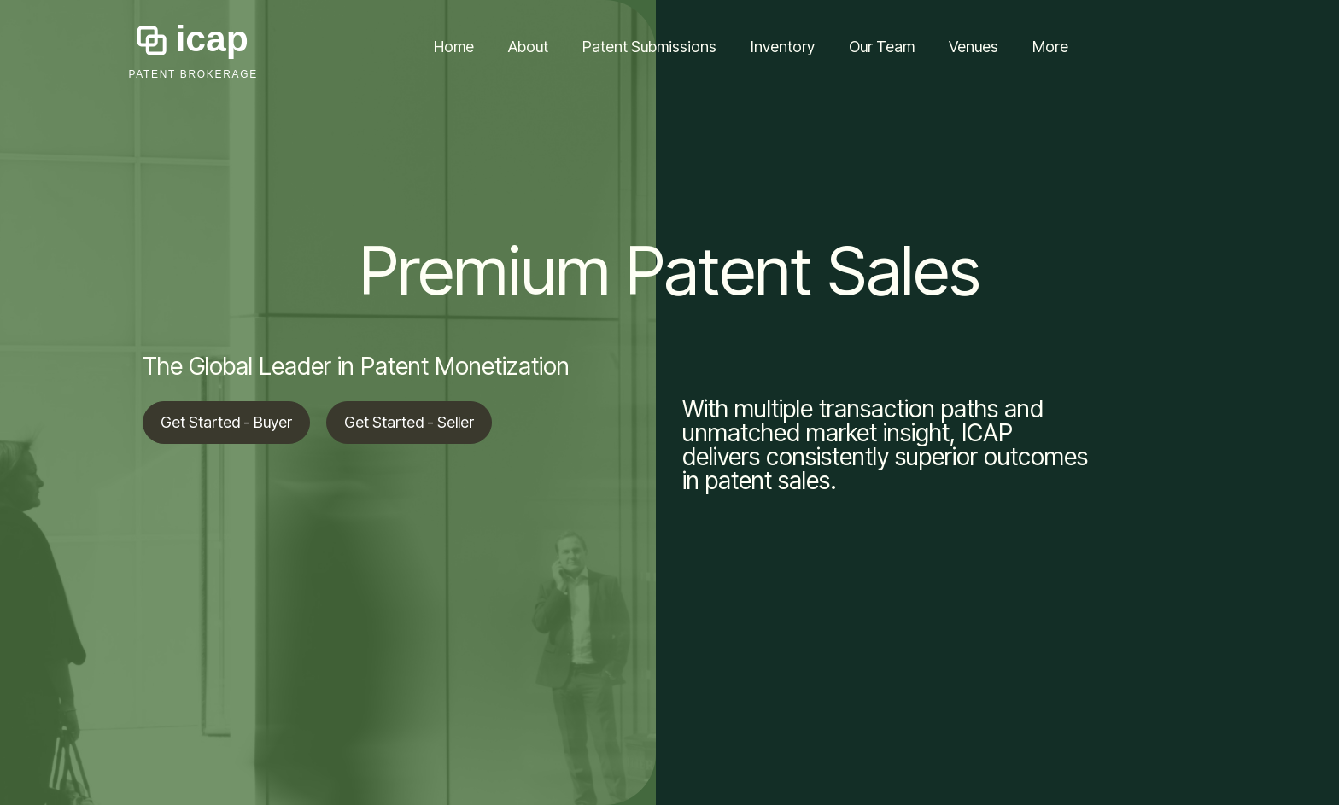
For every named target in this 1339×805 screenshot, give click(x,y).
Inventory (783, 46)
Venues (973, 46)
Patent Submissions (649, 46)
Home (454, 46)
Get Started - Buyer (226, 422)
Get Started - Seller (409, 422)
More (1050, 46)
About (528, 46)
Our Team (882, 46)
